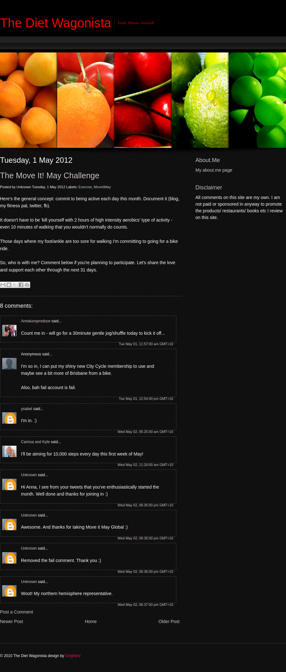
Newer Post (11, 621)
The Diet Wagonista (55, 23)
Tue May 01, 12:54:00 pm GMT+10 (146, 399)
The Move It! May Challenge (49, 175)
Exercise (85, 187)
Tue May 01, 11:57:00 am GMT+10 (146, 344)
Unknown (29, 475)
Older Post (169, 621)
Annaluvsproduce (36, 321)
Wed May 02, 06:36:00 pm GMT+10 (145, 571)
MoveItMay (102, 187)
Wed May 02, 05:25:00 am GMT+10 (145, 432)
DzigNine (73, 656)
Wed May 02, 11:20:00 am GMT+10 (145, 465)
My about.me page (213, 170)
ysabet (26, 409)
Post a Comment (16, 611)
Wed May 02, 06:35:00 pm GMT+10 (145, 505)
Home (91, 621)
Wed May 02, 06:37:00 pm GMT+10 (145, 605)
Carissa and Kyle (35, 442)
